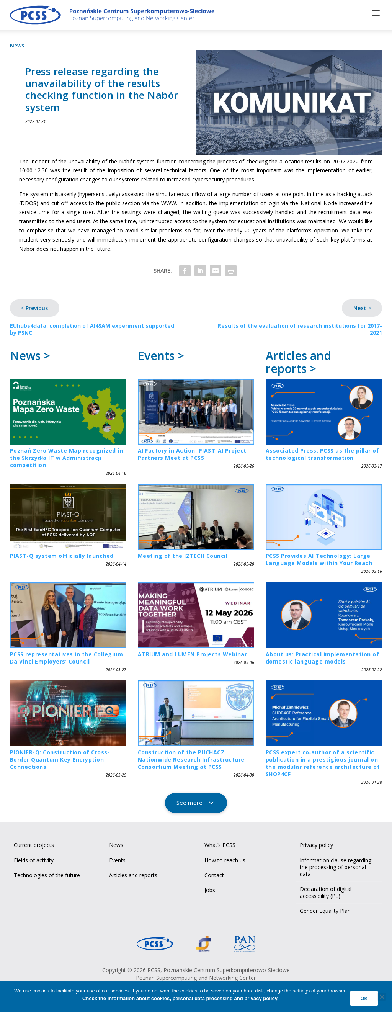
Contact (214, 873)
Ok (364, 998)
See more (189, 801)
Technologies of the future (47, 873)
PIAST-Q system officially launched (62, 554)
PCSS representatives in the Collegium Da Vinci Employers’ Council (66, 656)
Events (117, 858)
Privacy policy (316, 843)
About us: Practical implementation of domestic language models (322, 656)
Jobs (209, 888)
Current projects (34, 843)
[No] (381, 997)
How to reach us (224, 858)
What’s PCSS (219, 843)
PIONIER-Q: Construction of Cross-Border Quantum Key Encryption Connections (60, 758)
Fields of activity (34, 858)
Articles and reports (133, 873)
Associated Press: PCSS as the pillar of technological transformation (322, 452)
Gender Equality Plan (325, 909)
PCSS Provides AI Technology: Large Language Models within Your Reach (319, 558)
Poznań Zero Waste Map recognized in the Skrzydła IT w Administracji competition (66, 456)
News (17, 43)
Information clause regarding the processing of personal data (335, 865)
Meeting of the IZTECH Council (183, 554)
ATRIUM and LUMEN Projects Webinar (192, 652)
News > (30, 354)
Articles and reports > (298, 360)
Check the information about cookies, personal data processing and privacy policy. (180, 998)
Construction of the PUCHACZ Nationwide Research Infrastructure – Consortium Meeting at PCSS (194, 758)
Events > (161, 354)
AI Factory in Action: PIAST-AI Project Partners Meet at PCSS (192, 452)
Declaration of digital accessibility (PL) (325, 891)
